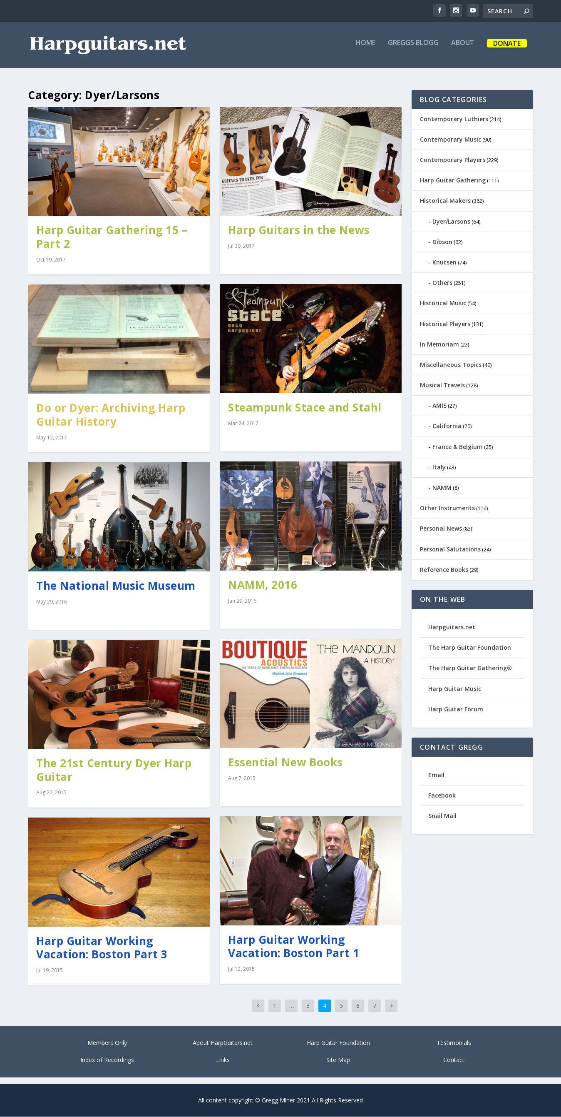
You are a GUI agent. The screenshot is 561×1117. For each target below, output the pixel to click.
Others (442, 283)
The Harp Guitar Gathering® (470, 669)
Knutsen (444, 263)
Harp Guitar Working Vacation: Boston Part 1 (294, 946)
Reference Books (444, 570)
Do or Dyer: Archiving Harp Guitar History (110, 415)
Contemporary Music (450, 140)
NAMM (442, 488)
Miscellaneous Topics (451, 365)
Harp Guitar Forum (455, 709)
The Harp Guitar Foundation (469, 648)
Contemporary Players (452, 160)
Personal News (441, 529)
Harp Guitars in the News (299, 230)
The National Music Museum (116, 585)
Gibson (442, 242)
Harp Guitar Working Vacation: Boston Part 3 (102, 948)
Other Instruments (447, 509)
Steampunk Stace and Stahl (305, 407)
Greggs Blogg (413, 48)
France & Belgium (457, 447)
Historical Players (445, 324)
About (462, 48)
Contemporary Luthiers (454, 119)
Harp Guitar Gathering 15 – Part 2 (111, 237)
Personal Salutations (450, 550)
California (447, 427)
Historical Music (443, 304)
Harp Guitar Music (454, 689)
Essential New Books (285, 762)
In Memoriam (439, 345)
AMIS (439, 406)
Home (365, 48)
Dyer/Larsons (451, 222)
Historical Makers (445, 201)
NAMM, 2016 (262, 585)
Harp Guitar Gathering (453, 181)
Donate (507, 49)
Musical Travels (442, 385)
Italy (439, 467)
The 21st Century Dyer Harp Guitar (113, 770)
